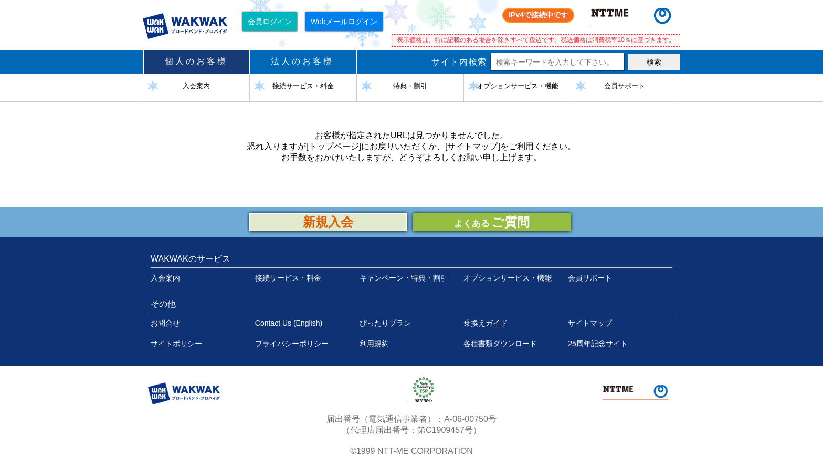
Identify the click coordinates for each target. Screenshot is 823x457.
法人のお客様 (302, 61)
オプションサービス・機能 (507, 278)
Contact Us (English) (288, 323)
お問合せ (165, 323)
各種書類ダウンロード (500, 343)
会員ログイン (270, 21)
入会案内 (165, 278)
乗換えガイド (485, 323)
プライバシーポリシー (292, 343)
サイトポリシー (176, 343)
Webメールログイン (344, 21)
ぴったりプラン (385, 323)
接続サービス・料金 (288, 278)
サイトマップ (590, 323)
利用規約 (374, 343)
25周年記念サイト (598, 343)
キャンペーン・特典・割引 (404, 278)
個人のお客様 (196, 61)
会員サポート (590, 278)
